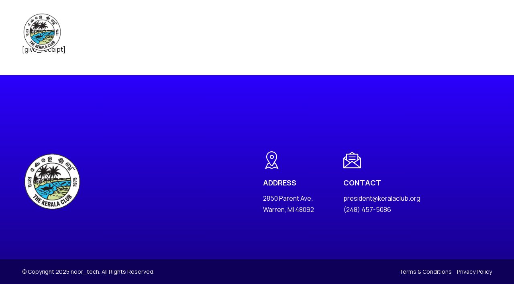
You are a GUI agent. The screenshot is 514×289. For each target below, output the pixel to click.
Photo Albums (262, 32)
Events (222, 32)
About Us (158, 32)
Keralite (342, 32)
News (196, 32)
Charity (302, 32)
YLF (367, 32)
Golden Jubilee (403, 32)
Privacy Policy (474, 271)
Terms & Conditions (425, 271)
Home (128, 32)
